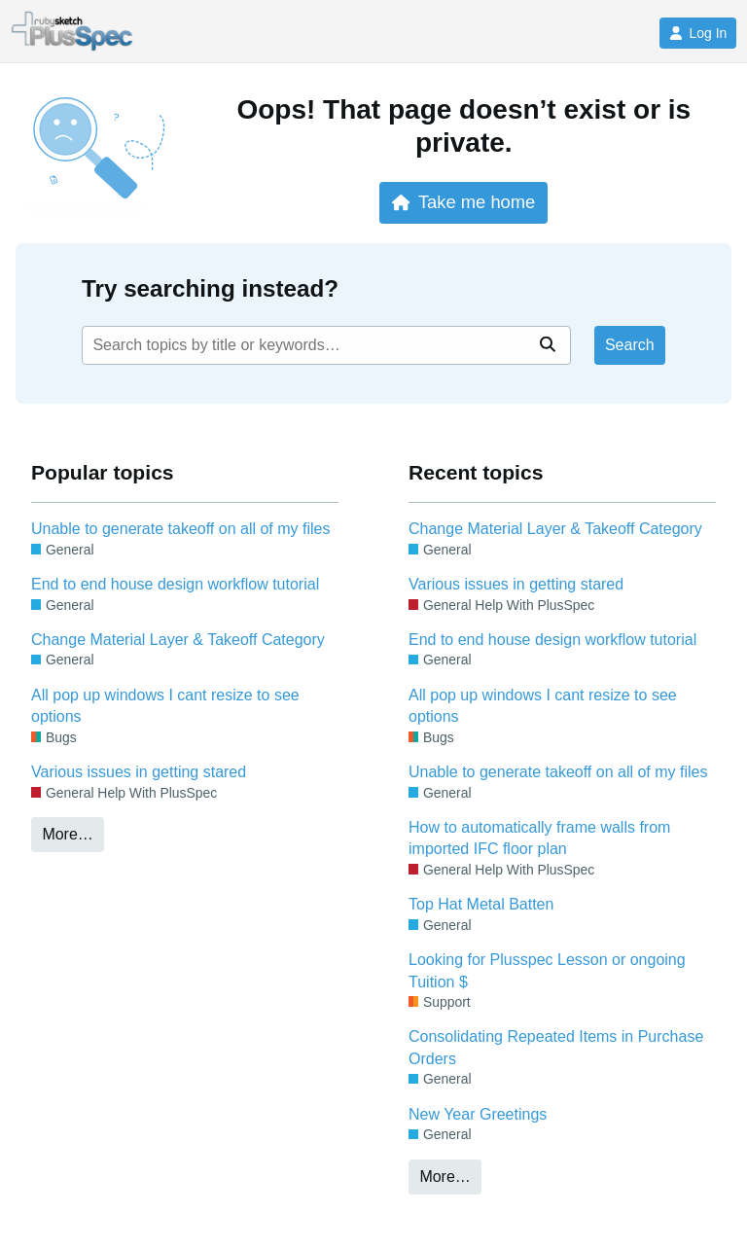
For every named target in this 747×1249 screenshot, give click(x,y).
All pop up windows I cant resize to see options (165, 706)
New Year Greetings (478, 1114)
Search (630, 345)
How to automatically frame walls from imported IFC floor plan (539, 838)
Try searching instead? (210, 288)
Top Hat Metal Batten (481, 904)
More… (67, 834)
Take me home (463, 202)
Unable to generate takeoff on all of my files (180, 528)
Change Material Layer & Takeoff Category (178, 639)
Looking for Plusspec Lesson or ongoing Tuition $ (547, 970)
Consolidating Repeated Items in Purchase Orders (556, 1047)
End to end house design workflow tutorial (175, 584)
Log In (698, 33)
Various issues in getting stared (138, 772)
